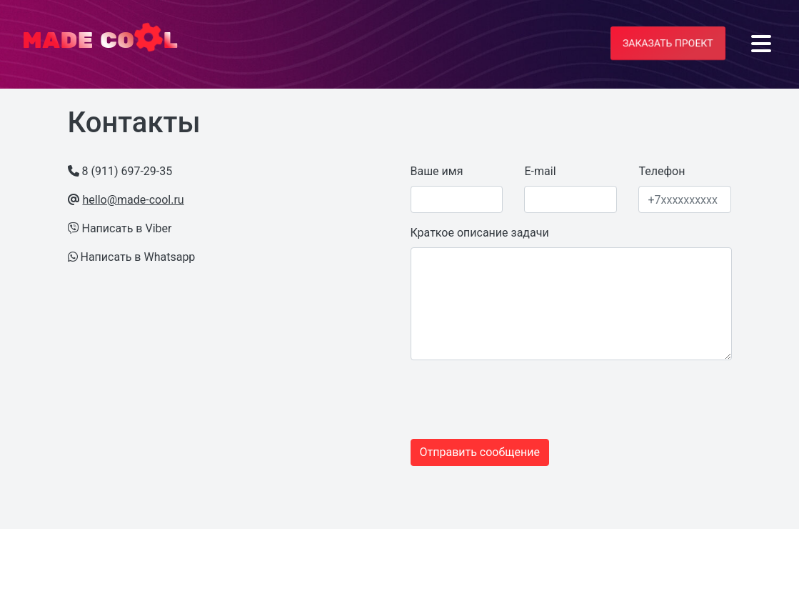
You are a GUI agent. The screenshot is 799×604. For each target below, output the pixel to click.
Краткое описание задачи (480, 232)
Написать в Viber (126, 228)
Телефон (661, 171)
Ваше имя (437, 171)
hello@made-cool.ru (133, 200)
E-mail (540, 171)
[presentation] (497, 399)
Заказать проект (668, 43)
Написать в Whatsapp (137, 257)
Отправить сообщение (480, 452)
